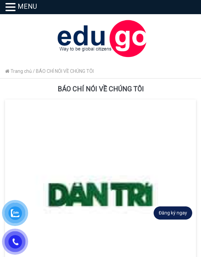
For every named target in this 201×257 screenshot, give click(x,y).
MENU (27, 6)
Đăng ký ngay (173, 213)
